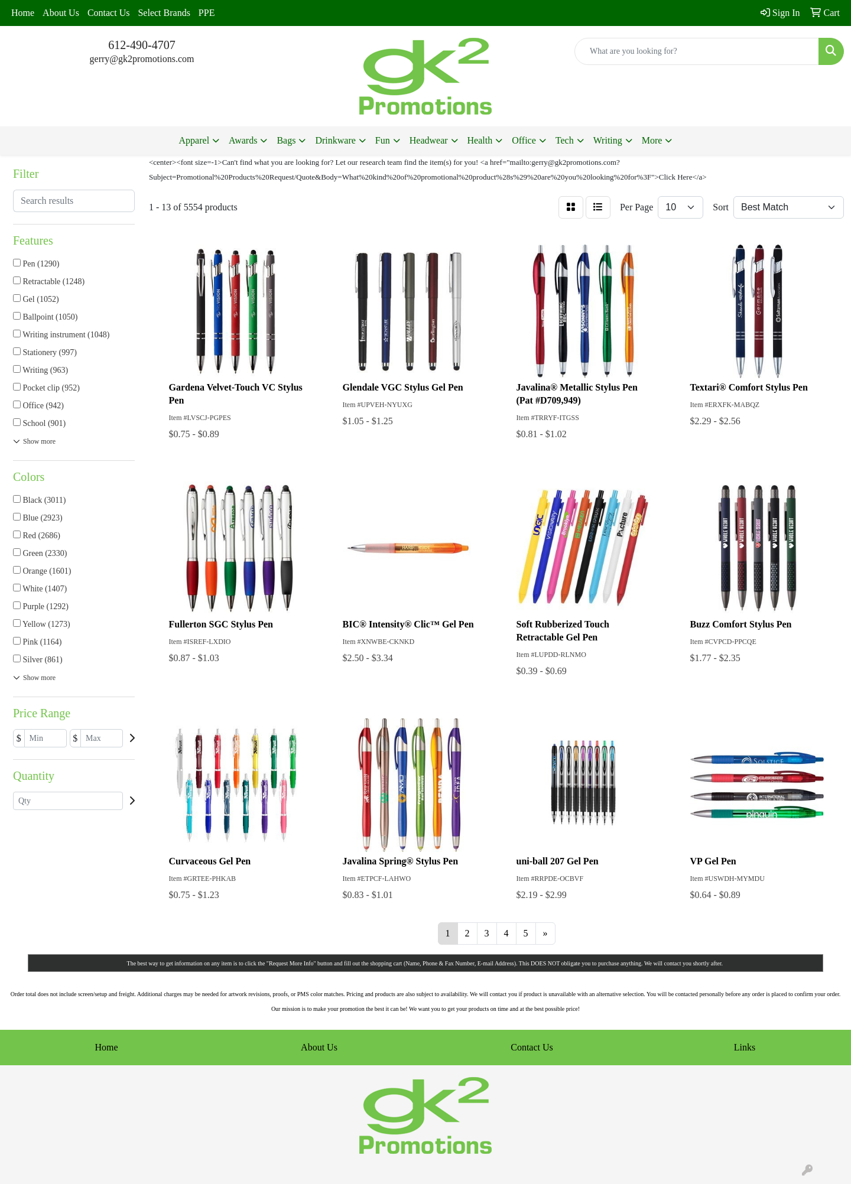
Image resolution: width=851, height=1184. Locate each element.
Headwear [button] (429, 140)
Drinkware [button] (335, 140)
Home (22, 13)
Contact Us (108, 13)
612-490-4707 (141, 44)
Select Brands (164, 13)
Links (744, 1047)
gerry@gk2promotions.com (142, 59)
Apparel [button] (194, 140)
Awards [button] (243, 140)
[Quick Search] (696, 51)
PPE (207, 13)
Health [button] (480, 140)
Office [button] (524, 140)
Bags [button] (286, 140)
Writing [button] (607, 140)
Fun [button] (382, 140)
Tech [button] (565, 140)
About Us (61, 13)
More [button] (652, 140)
